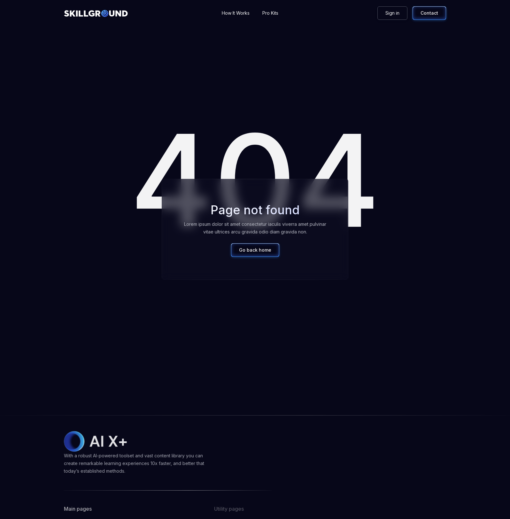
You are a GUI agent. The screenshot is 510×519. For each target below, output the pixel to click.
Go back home (255, 250)
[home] (96, 13)
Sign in (392, 13)
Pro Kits (270, 13)
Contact (429, 13)
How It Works (236, 13)
